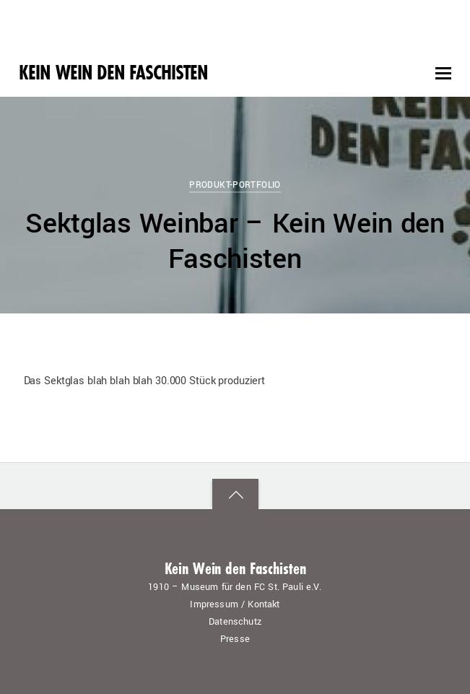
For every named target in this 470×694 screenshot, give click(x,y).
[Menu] (443, 73)
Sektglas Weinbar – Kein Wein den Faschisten (235, 241)
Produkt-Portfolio (235, 185)
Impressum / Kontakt (234, 604)
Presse (235, 639)
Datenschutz (235, 621)
